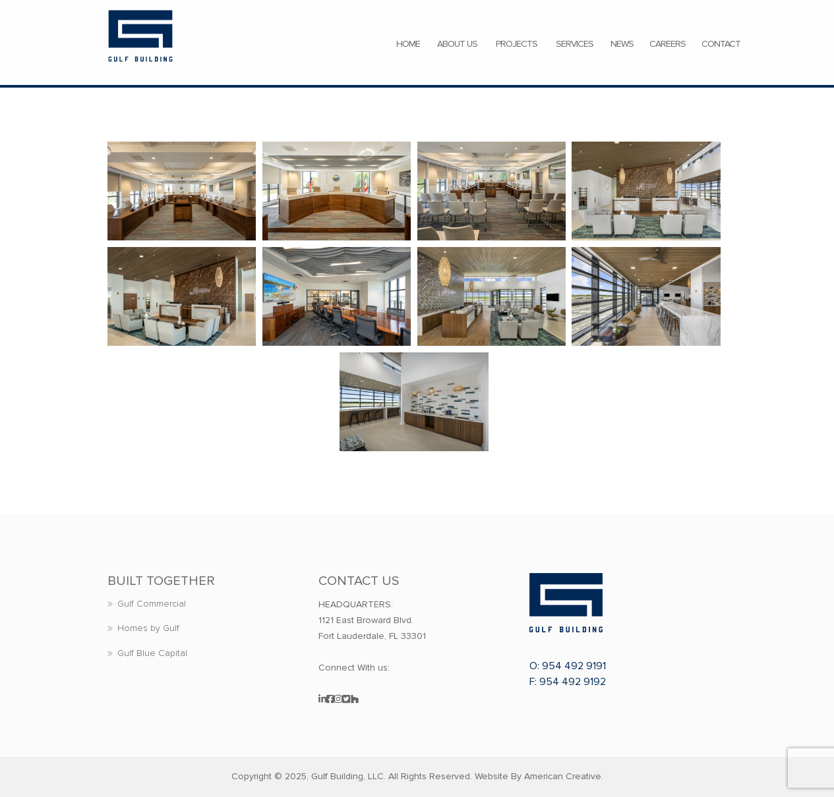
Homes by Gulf (148, 628)
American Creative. (563, 776)
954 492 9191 (574, 666)
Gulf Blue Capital (152, 653)
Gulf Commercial (151, 603)
